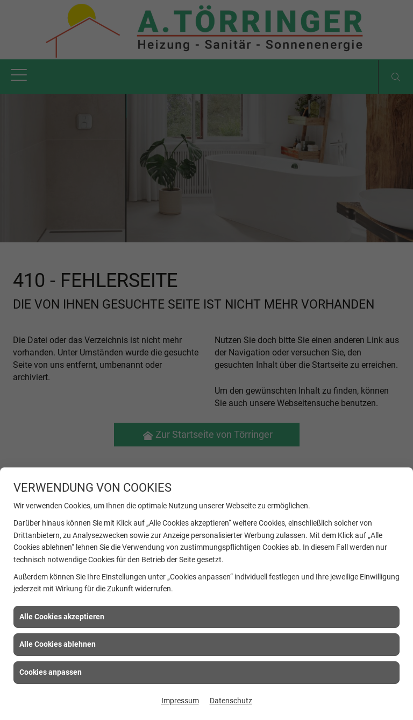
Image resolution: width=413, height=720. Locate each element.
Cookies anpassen (50, 672)
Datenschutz (231, 700)
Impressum (180, 700)
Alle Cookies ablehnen (57, 644)
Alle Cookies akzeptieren (61, 616)
